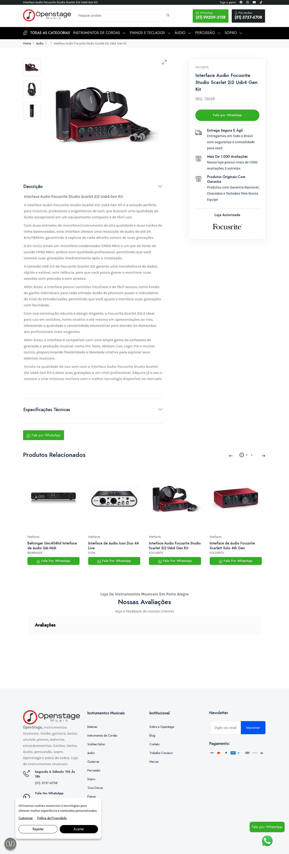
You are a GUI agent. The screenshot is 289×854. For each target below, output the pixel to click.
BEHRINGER (34, 553)
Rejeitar (38, 829)
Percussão (93, 748)
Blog (152, 714)
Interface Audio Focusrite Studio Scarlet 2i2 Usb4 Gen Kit (90, 43)
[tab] (32, 67)
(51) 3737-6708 (248, 15)
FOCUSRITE (156, 553)
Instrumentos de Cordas (102, 714)
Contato (154, 722)
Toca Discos (95, 766)
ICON (91, 553)
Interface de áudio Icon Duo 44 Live (113, 546)
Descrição (33, 186)
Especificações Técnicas (46, 410)
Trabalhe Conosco (161, 731)
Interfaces (33, 537)
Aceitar (79, 829)
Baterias (92, 705)
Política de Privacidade (51, 818)
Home (27, 43)
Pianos (91, 775)
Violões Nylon (96, 722)
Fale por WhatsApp (44, 435)
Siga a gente (228, 2)
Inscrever (253, 705)
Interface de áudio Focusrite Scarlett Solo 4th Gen (232, 546)
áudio (39, 43)
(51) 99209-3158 (210, 15)
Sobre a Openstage (161, 705)
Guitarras (93, 740)
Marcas (154, 740)
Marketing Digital (72, 846)
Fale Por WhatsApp (53, 560)
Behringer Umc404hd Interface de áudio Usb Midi (52, 546)
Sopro (91, 757)
